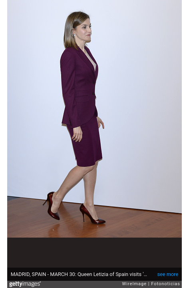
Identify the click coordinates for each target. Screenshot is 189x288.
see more (167, 274)
